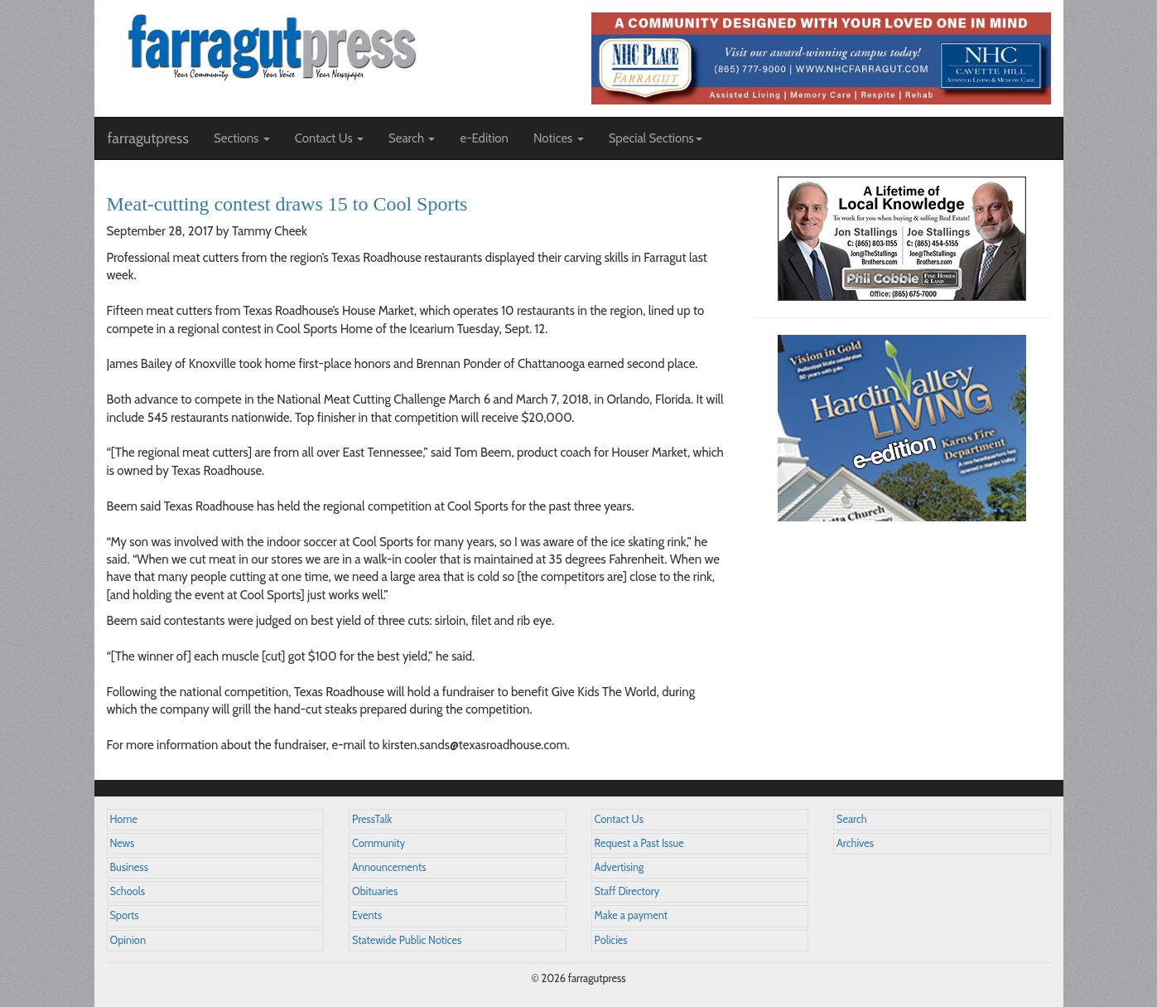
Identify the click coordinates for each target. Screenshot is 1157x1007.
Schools (127, 891)
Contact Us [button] (329, 138)
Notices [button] (558, 138)
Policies (611, 940)
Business (129, 867)
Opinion (128, 940)
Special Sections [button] (655, 138)
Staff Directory (627, 891)
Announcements (389, 867)
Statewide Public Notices (406, 940)
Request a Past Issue (639, 843)
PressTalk (372, 819)
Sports (124, 915)
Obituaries (375, 891)
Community (378, 843)
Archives (855, 843)
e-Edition (484, 138)
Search (851, 819)
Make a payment (631, 915)
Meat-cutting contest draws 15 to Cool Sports (287, 204)
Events (367, 915)
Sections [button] (242, 138)
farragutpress (148, 138)
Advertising (619, 867)
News (122, 843)
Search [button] (412, 138)
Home (124, 819)
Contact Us (619, 819)
